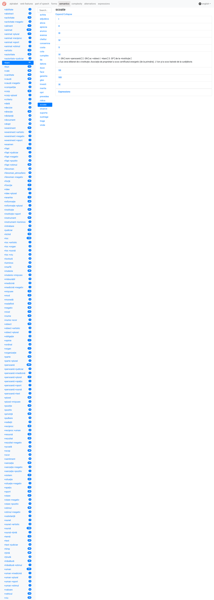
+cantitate (17, 74)
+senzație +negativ (17, 467)
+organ (17, 348)
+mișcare (17, 291)
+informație (17, 201)
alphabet (14, 3)
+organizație (17, 352)
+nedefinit (17, 303)
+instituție (17, 209)
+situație (17, 479)
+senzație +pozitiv (17, 471)
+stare (17, 495)
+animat (17, 29)
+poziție (17, 405)
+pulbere (17, 418)
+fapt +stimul (17, 164)
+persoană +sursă (17, 389)
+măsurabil (17, 279)
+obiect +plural (17, 332)
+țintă (17, 552)
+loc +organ (17, 246)
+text (17, 540)
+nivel (17, 311)
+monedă (17, 299)
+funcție (17, 185)
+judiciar (17, 230)
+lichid (17, 234)
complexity (77, 3)
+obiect (17, 324)
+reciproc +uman (17, 430)
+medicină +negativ (17, 287)
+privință (17, 413)
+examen (17, 144)
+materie (17, 270)
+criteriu (17, 99)
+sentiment (17, 458)
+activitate (17, 17)
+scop (17, 450)
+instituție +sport (17, 213)
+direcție (17, 111)
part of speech (42, 3)
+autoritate (17, 54)
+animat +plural (17, 34)
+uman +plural (17, 577)
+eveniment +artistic (17, 132)
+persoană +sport (17, 385)
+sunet (17, 520)
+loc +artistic (17, 242)
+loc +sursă (17, 250)
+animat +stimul (17, 46)
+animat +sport (17, 42)
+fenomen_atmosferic (17, 172)
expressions (104, 3)
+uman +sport (17, 581)
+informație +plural (17, 205)
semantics (64, 3)
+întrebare (17, 226)
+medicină (17, 283)
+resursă (17, 434)
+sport (17, 491)
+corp (17, 91)
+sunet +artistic (17, 524)
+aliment (17, 25)
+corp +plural (17, 95)
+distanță (17, 115)
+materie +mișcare (17, 275)
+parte (17, 356)
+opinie (17, 340)
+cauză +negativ (17, 83)
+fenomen (17, 168)
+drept (17, 123)
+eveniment (17, 128)
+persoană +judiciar (17, 369)
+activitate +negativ (17, 21)
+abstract (17, 13)
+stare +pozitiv (17, 503)
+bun (17, 66)
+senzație (17, 463)
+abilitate (17, 9)
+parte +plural (17, 360)
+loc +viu (17, 254)
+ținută (17, 556)
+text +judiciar (17, 544)
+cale (17, 70)
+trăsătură (17, 561)
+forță (17, 181)
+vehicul (17, 593)
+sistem (17, 475)
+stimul (17, 507)
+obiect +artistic (17, 328)
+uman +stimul (17, 585)
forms (54, 3)
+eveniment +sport (17, 140)
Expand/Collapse (64, 14)
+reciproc (17, 426)
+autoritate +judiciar (17, 58)
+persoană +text (17, 393)
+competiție (17, 87)
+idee (17, 189)
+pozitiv (17, 409)
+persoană (17, 364)
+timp (17, 548)
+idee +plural (17, 193)
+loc (17, 238)
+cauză (17, 78)
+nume (17, 315)
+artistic (17, 50)
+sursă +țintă (17, 532)
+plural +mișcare (17, 401)
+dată (17, 103)
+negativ (17, 307)
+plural (17, 397)
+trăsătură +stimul (17, 565)
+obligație (17, 336)
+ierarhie (17, 197)
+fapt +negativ (17, 156)
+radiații (17, 422)
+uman (17, 569)
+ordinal (17, 344)
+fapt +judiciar (17, 152)
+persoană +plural (17, 377)
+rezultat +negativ (17, 442)
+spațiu (17, 487)
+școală (17, 446)
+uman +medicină (17, 573)
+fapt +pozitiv (17, 160)
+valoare (17, 589)
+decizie (17, 107)
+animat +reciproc (17, 38)
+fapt (17, 148)
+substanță (17, 516)
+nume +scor (17, 320)
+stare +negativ (17, 499)
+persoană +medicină (17, 373)
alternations (90, 3)
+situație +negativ (17, 483)
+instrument (17, 217)
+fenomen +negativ (17, 177)
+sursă (17, 528)
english (203, 3)
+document (17, 119)
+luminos (17, 262)
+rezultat (17, 438)
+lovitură (17, 258)
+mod (17, 295)
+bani (17, 62)
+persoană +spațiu (17, 381)
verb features (26, 3)
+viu (17, 597)
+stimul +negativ (17, 512)
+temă (17, 536)
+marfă (17, 266)
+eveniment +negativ (17, 136)
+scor (17, 454)
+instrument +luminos (17, 221)
